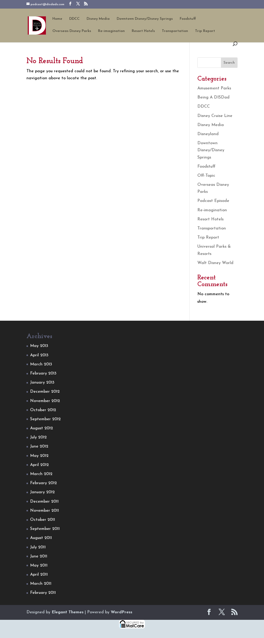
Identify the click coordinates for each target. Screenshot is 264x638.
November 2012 (45, 401)
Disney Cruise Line (214, 116)
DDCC (74, 19)
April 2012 (39, 465)
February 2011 (43, 593)
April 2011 (39, 575)
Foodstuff (188, 19)
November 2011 (44, 511)
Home (57, 19)
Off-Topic (206, 176)
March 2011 (40, 584)
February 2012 (43, 483)
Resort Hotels (143, 31)
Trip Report (205, 31)
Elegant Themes (68, 612)
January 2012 (42, 492)
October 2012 (43, 410)
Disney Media (98, 19)
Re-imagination (111, 31)
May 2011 (38, 565)
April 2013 (39, 355)
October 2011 (42, 520)
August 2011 (41, 538)
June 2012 (39, 446)
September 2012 (45, 419)
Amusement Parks (214, 88)
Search (229, 63)
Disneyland (208, 134)
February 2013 (43, 373)
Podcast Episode (213, 201)
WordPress (121, 612)
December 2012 (45, 392)
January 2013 (42, 382)
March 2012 (41, 474)
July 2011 (38, 547)
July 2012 (38, 437)
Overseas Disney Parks (71, 31)
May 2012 (39, 456)
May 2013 (39, 346)
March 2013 (41, 364)
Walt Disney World (215, 263)
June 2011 (38, 556)
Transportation (175, 31)
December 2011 (44, 501)
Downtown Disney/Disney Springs (145, 19)
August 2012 (41, 428)
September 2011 (45, 529)
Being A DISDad (213, 97)
